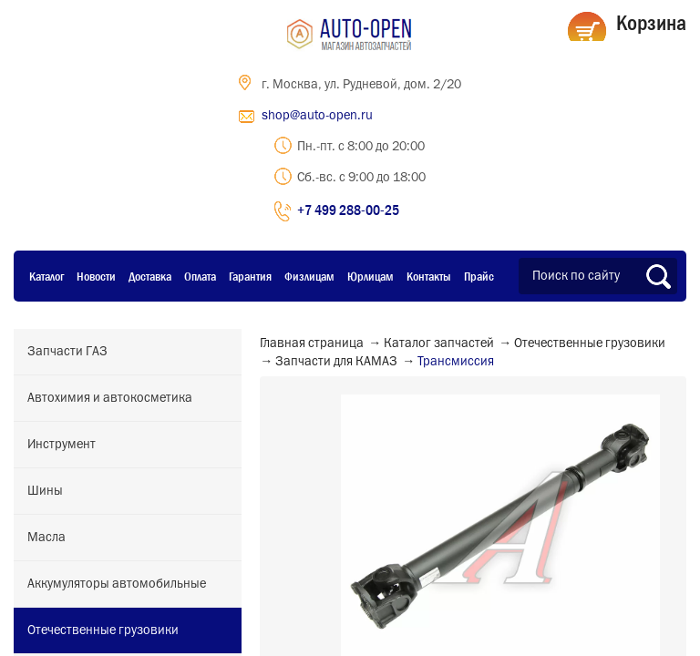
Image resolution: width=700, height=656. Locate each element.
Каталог (46, 276)
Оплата (200, 276)
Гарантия (250, 276)
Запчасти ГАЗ (67, 351)
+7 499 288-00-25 (348, 209)
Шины (45, 491)
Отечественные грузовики (103, 630)
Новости (96, 276)
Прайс (479, 276)
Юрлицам (370, 276)
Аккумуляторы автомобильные (116, 584)
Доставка (150, 276)
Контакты (429, 276)
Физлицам (309, 276)
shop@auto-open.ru (317, 115)
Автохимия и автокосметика (109, 398)
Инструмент (61, 444)
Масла (46, 537)
